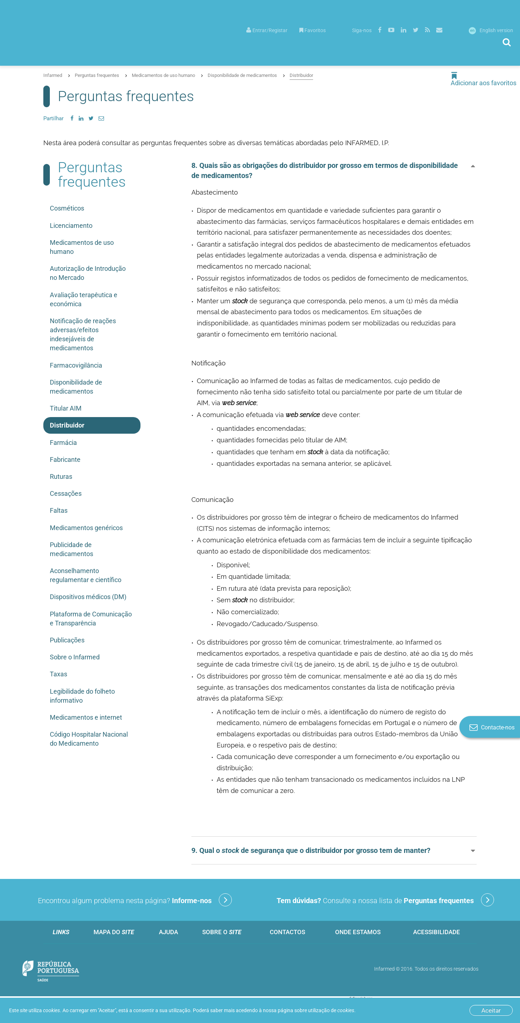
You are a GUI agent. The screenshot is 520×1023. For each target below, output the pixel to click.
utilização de (331, 1010)
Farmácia (63, 442)
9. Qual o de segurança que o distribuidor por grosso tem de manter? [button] (310, 850)
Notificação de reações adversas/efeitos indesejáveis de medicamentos (83, 334)
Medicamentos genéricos (86, 528)
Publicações (67, 640)
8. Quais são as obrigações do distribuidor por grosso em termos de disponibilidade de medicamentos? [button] (324, 170)
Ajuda (168, 932)
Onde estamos (358, 932)
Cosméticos (67, 208)
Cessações (66, 493)
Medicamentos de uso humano (163, 75)
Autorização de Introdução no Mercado (88, 273)
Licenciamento (71, 225)
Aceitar (491, 1010)
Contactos (287, 932)
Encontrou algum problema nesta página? (135, 899)
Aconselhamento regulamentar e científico (85, 575)
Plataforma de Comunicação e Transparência (91, 618)
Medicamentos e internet (86, 717)
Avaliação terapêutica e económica (83, 299)
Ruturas (61, 476)
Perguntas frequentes (97, 75)
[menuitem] (266, 30)
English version (491, 30)
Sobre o (221, 932)
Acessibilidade (436, 932)
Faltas (59, 510)
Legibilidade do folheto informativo (82, 696)
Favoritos (312, 30)
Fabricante (65, 459)
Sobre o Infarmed (75, 657)
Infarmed (52, 75)
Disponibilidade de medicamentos (242, 75)
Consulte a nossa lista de (385, 899)
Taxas (58, 674)
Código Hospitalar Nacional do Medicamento (89, 739)
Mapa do (114, 932)
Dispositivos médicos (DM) (88, 597)
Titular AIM (66, 408)
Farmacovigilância (76, 365)
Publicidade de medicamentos (71, 549)
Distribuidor (301, 75)
